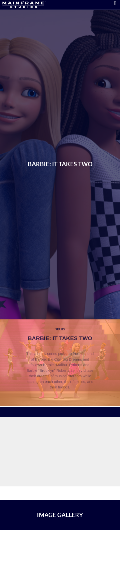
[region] (60, 409)
